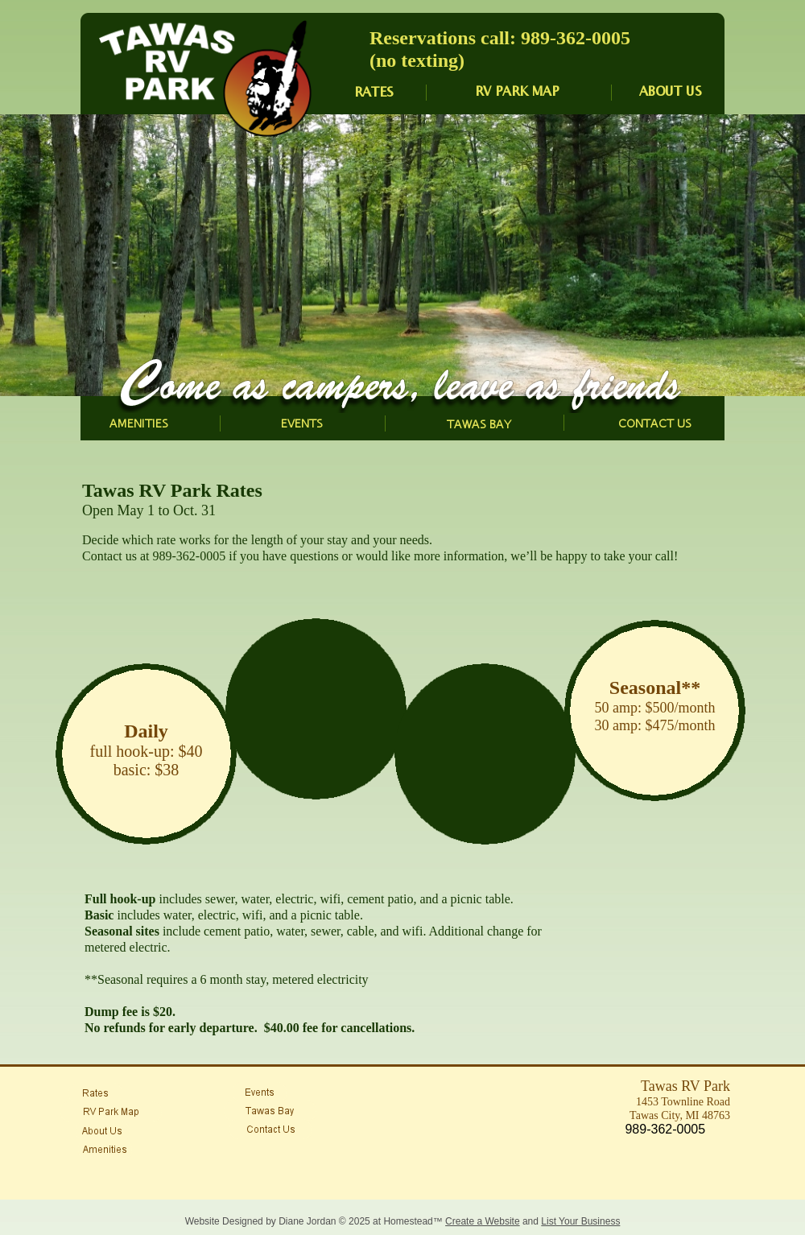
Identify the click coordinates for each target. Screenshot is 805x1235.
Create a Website (482, 1221)
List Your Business (580, 1221)
